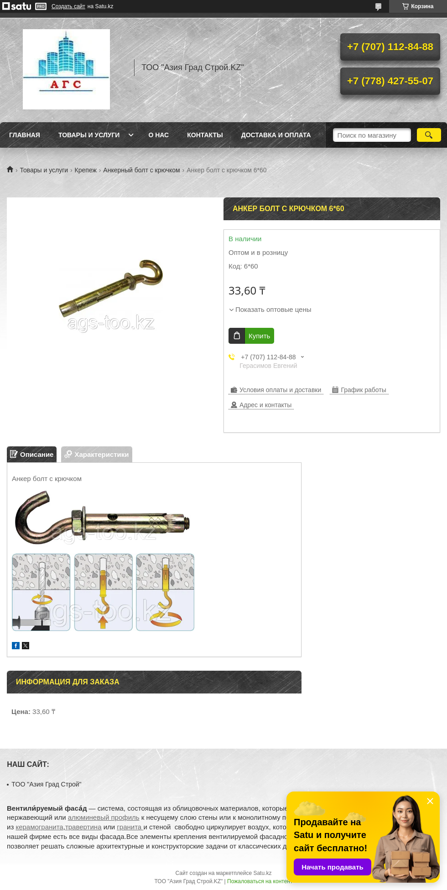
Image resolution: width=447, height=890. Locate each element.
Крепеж (86, 170)
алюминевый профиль (104, 817)
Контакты (205, 135)
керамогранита (39, 827)
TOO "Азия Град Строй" (46, 784)
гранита (130, 827)
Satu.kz (262, 873)
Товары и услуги (89, 135)
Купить (259, 336)
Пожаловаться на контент (259, 881)
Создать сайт (68, 6)
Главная (24, 135)
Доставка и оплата (276, 135)
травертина (83, 827)
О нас (158, 135)
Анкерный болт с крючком (141, 170)
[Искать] (429, 135)
